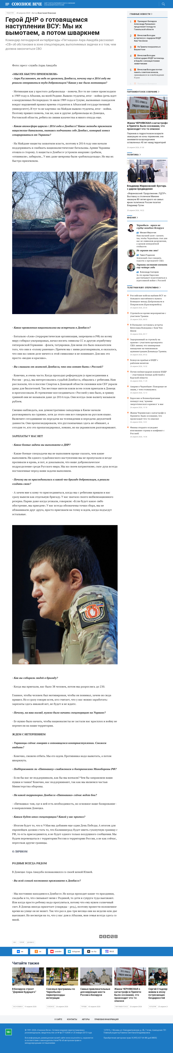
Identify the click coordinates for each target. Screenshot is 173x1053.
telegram (74, 951)
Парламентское (121, 1006)
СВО (14, 942)
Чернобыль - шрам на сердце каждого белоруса (150, 226)
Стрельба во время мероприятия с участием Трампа (148, 315)
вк (20, 951)
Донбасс (30, 942)
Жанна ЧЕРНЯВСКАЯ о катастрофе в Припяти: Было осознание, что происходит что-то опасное (147, 126)
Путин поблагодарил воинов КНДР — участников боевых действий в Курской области (148, 374)
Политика (133, 155)
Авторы (86, 1019)
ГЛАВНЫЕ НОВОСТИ (140, 14)
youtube (55, 951)
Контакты (72, 1019)
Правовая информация (106, 1019)
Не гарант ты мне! (147, 250)
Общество (10, 13)
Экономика (18, 1006)
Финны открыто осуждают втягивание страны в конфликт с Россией (147, 430)
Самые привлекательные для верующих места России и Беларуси (95, 992)
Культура (152, 1006)
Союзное (50, 1006)
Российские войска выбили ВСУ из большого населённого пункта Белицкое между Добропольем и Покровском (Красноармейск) (148, 300)
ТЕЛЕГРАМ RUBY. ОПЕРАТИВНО (143, 287)
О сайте (58, 1019)
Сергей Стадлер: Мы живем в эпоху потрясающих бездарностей (160, 993)
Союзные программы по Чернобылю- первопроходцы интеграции (60, 993)
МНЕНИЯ (131, 217)
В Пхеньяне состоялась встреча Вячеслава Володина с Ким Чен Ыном (146, 327)
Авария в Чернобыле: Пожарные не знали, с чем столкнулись (148, 388)
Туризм (83, 1006)
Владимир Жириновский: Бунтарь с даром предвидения (146, 187)
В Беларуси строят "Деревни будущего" (24, 990)
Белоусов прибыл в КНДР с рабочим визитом (144, 362)
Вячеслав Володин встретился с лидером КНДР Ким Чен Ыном (147, 38)
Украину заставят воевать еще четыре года (152, 266)
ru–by (91, 951)
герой (21, 942)
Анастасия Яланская (47, 13)
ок (38, 951)
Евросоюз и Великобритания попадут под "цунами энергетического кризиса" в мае (146, 401)
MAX (109, 951)
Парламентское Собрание (142, 92)
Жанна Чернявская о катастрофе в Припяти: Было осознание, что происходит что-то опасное (148, 415)
